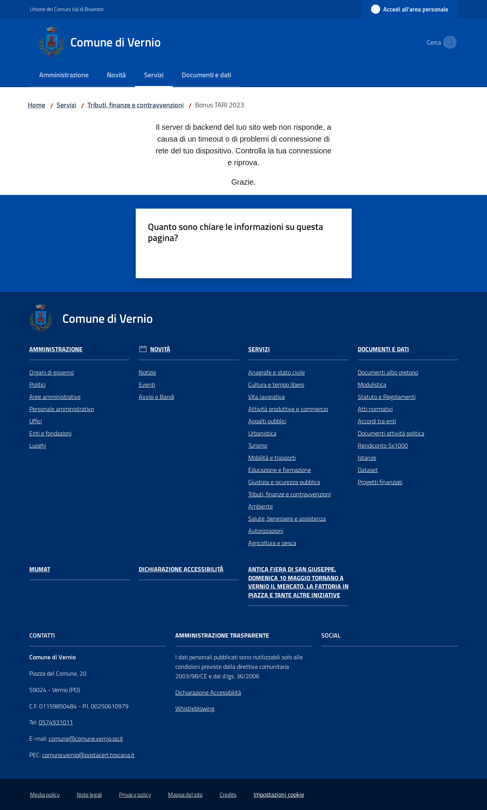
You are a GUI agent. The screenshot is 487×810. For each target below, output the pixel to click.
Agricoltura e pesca (272, 542)
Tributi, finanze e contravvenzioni (135, 105)
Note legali (89, 794)
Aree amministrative (55, 396)
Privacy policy (135, 794)
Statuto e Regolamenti (387, 396)
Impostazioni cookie (279, 794)
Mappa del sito (185, 794)
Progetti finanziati (380, 481)
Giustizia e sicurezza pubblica (284, 481)
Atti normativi (375, 408)
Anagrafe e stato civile (276, 372)
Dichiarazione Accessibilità (181, 569)
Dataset (368, 469)
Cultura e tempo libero (276, 384)
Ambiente (260, 506)
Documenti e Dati (383, 349)
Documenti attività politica (391, 433)
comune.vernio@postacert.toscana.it (88, 754)
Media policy (45, 794)
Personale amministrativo (61, 408)
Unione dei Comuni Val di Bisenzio (66, 9)
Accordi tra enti (377, 421)
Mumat (39, 569)
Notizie (147, 372)
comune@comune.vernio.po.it (86, 738)
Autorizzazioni (265, 530)
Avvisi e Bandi (156, 396)
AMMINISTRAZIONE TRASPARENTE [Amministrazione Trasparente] (222, 635)
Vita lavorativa (266, 396)
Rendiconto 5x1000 (383, 445)
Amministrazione (55, 349)
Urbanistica (262, 433)
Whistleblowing (194, 708)
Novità (160, 349)
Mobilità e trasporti (272, 457)
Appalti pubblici (267, 421)
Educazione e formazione (279, 469)
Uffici (35, 421)
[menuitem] (64, 75)
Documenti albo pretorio (388, 372)
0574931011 (56, 722)
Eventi (147, 384)
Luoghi (37, 445)
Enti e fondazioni (50, 433)
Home (36, 105)
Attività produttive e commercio (288, 408)
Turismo (257, 445)
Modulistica (372, 384)
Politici (37, 384)
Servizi (66, 105)
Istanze (367, 457)
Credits (228, 794)
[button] (448, 42)
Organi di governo (51, 372)
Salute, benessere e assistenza (287, 518)
